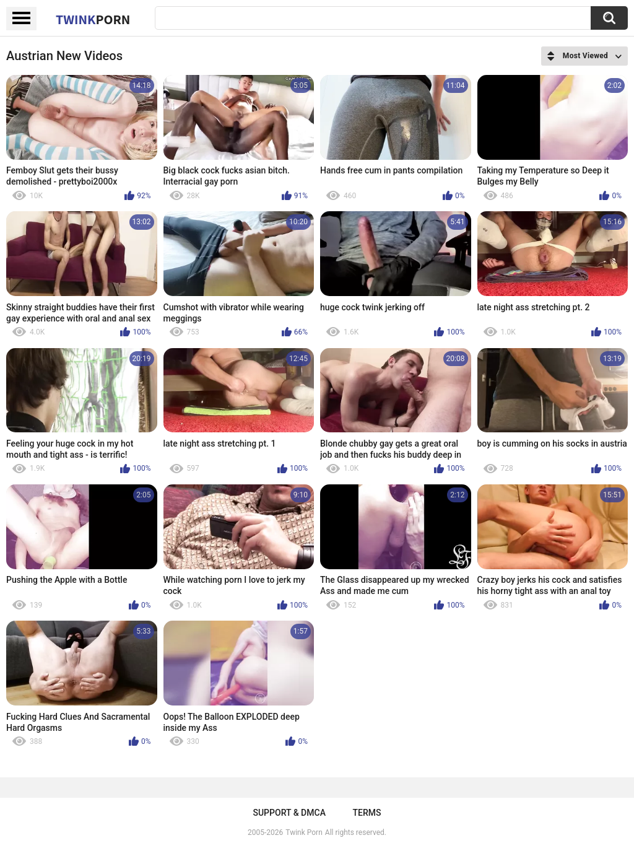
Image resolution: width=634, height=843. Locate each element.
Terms (367, 813)
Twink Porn (303, 832)
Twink (93, 19)
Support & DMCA (289, 813)
